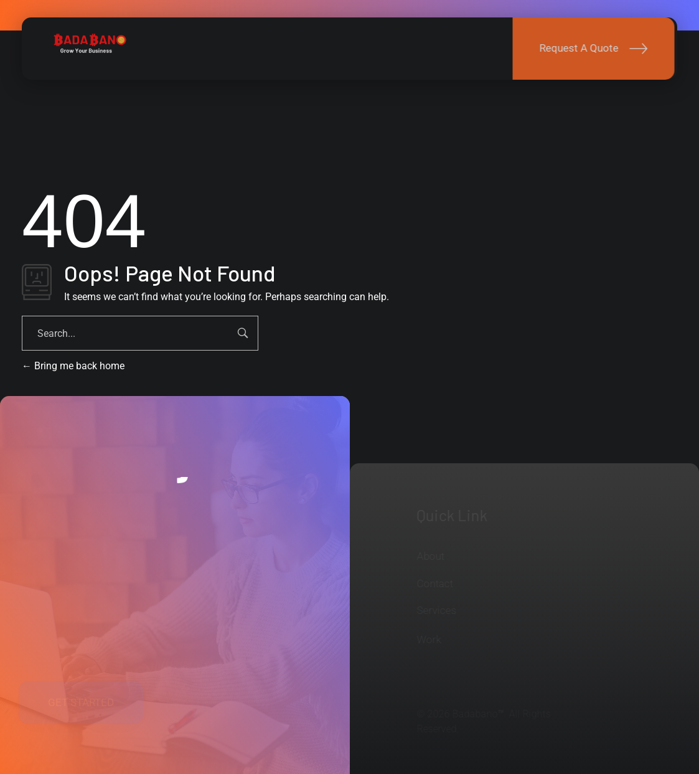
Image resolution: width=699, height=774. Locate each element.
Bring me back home (73, 366)
